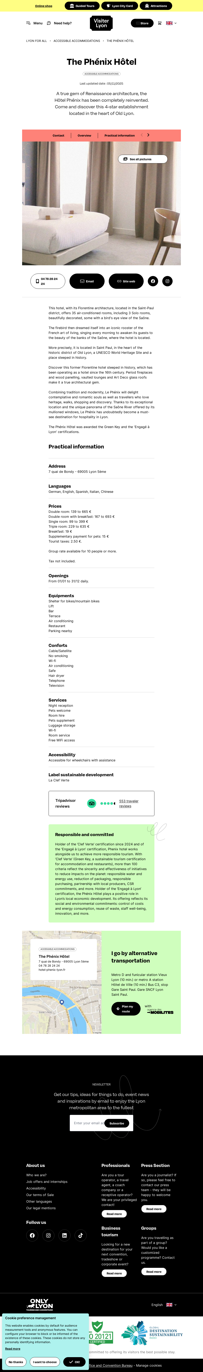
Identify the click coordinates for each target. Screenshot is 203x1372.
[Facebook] (32, 1235)
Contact (58, 135)
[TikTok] (81, 1235)
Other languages (39, 1201)
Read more (114, 1214)
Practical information (120, 135)
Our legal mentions (41, 1208)
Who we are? (36, 1175)
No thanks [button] (16, 1362)
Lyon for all (36, 40)
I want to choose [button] (45, 1362)
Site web (126, 281)
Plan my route (125, 1008)
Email (87, 281)
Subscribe (117, 1123)
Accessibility (36, 1188)
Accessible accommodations (77, 40)
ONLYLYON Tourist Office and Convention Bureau (94, 1365)
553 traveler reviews (129, 803)
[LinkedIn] (64, 1235)
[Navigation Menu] (34, 23)
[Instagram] (48, 1235)
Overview (84, 135)
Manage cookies (149, 1365)
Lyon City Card (119, 6)
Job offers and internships (46, 1182)
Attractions (156, 6)
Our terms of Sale (40, 1195)
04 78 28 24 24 (46, 281)
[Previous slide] (142, 135)
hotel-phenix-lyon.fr (52, 969)
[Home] (101, 23)
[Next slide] (148, 135)
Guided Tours (82, 6)
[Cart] (160, 23)
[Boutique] (141, 23)
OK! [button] (74, 1362)
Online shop (43, 5)
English (164, 1305)
